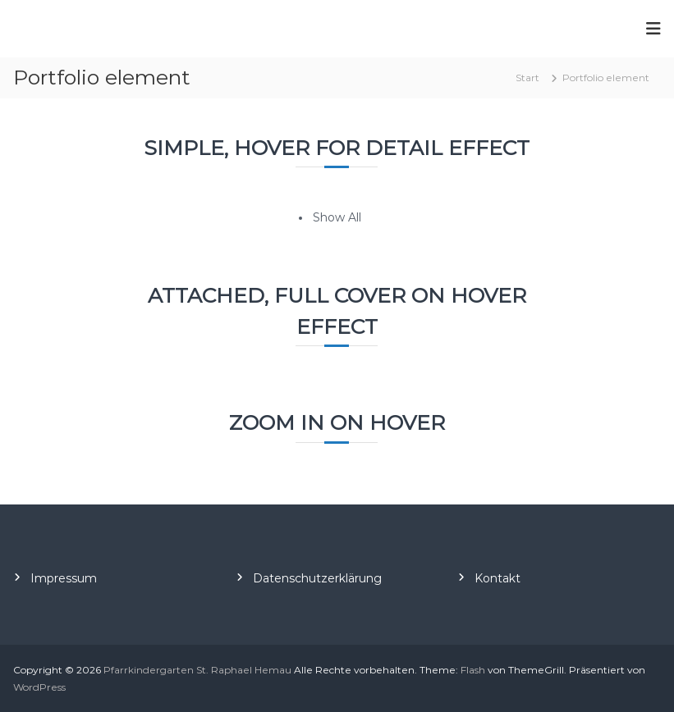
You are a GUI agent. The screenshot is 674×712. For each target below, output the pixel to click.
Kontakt (497, 578)
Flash (473, 670)
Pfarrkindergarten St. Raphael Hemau (197, 670)
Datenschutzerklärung (317, 578)
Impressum (63, 578)
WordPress (39, 687)
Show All (337, 217)
